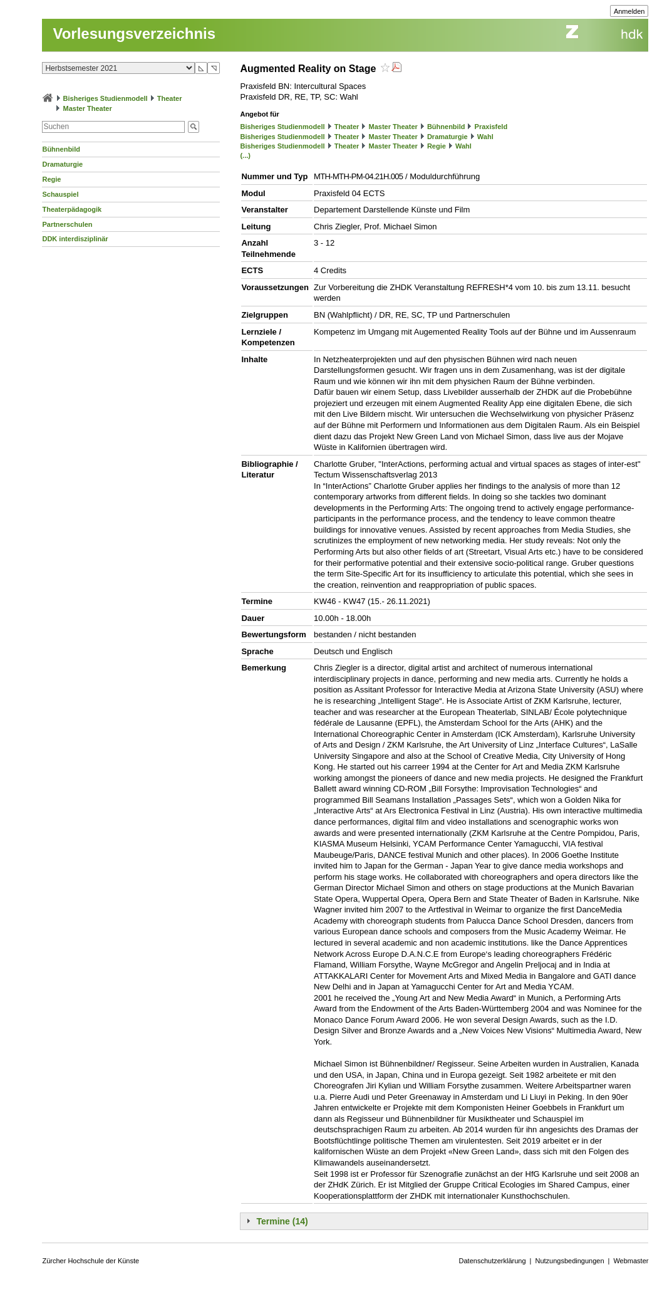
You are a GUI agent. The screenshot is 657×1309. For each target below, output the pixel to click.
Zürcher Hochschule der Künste (90, 1261)
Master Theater (87, 108)
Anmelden (629, 11)
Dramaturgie (62, 164)
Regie (51, 179)
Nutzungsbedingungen (569, 1261)
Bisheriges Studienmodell (105, 98)
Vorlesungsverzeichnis (134, 33)
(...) (245, 155)
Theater (169, 98)
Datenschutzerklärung (492, 1261)
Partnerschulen (67, 224)
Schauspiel (60, 194)
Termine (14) (282, 1221)
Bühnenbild (61, 149)
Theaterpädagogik (71, 209)
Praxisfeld (491, 126)
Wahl (485, 136)
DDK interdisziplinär (75, 239)
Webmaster (630, 1261)
